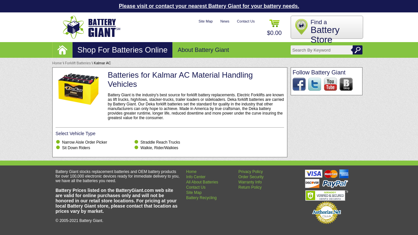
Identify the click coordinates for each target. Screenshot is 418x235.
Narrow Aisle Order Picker (84, 142)
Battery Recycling (201, 198)
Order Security (251, 177)
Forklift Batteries (78, 63)
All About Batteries (202, 182)
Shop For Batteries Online (122, 49)
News (225, 21)
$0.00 (274, 28)
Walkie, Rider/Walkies (159, 148)
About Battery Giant (203, 50)
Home (57, 63)
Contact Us (246, 21)
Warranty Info (250, 182)
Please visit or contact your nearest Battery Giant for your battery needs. (209, 6)
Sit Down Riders (76, 148)
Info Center (195, 177)
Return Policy (250, 187)
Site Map (206, 21)
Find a (325, 32)
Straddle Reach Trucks (160, 142)
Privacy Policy (250, 171)
